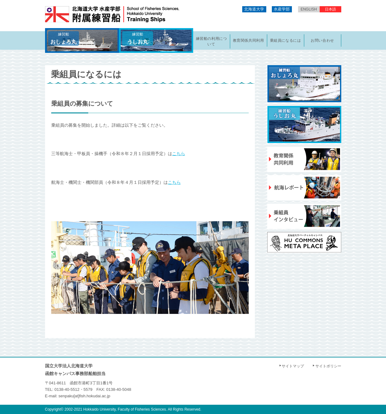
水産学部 (282, 9)
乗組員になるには (285, 40)
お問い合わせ (322, 40)
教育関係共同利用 (248, 40)
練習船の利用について (211, 41)
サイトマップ (293, 366)
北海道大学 (254, 9)
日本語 (330, 9)
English (309, 9)
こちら (178, 153)
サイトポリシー (328, 366)
